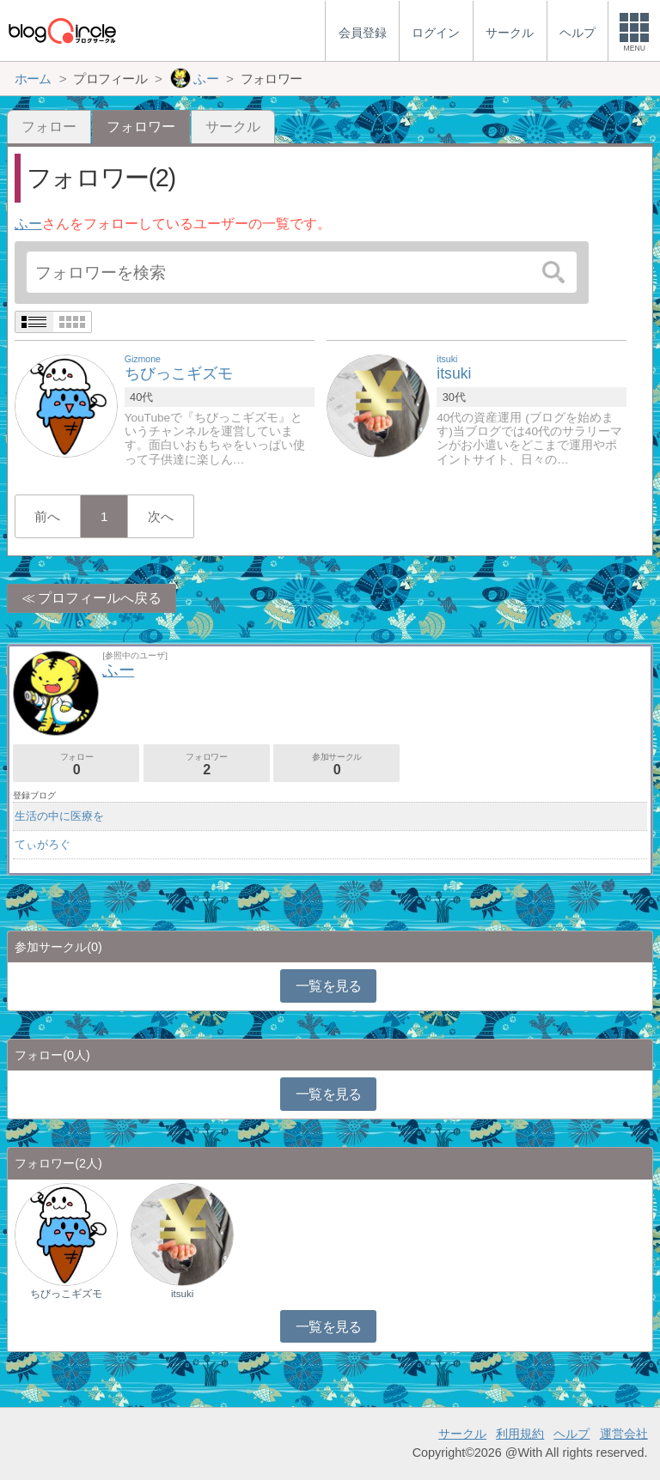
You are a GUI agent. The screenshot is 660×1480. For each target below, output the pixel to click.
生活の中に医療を (59, 816)
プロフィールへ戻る (100, 598)
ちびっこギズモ (66, 1294)
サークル (232, 126)
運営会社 (624, 1434)
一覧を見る (329, 986)
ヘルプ (571, 1434)
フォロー (48, 126)
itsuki (182, 1294)
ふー (28, 223)
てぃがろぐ (42, 844)
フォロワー (207, 764)
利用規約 (520, 1434)
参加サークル (336, 764)
